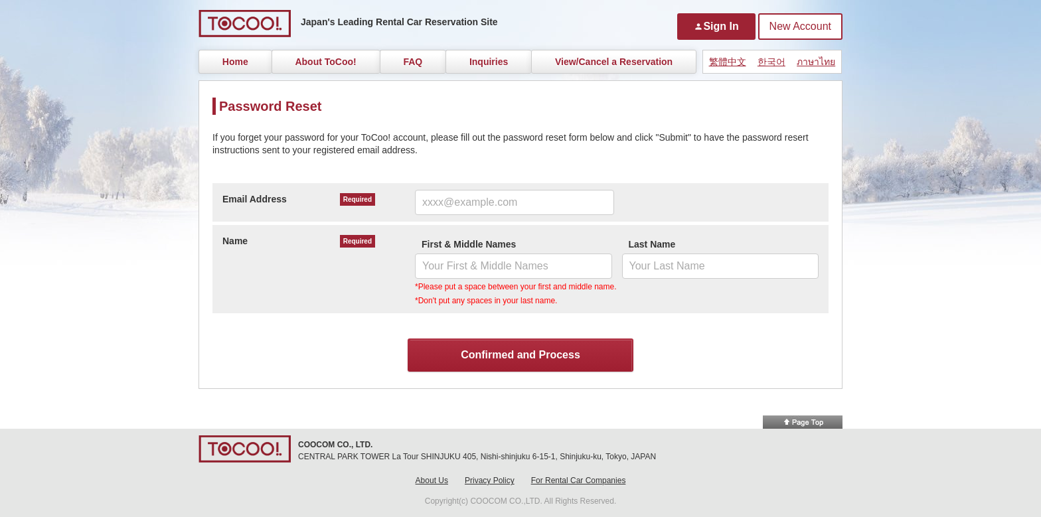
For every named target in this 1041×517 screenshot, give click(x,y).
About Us (432, 480)
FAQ (412, 61)
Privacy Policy (490, 480)
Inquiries (488, 61)
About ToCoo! (325, 61)
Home (235, 61)
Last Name (652, 244)
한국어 (771, 61)
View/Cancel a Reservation (614, 61)
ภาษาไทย (816, 61)
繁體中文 (727, 61)
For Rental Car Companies (578, 480)
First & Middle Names (469, 244)
